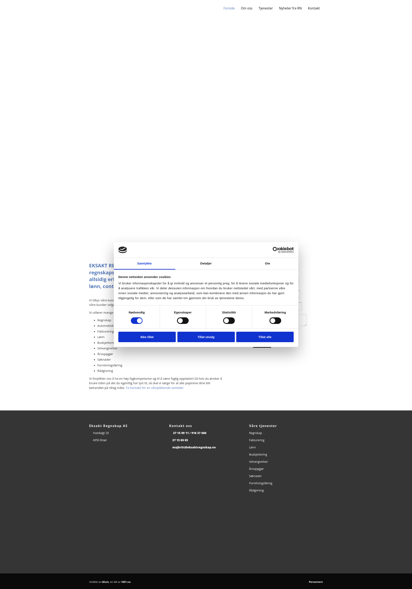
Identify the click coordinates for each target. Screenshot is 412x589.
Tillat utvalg (206, 337)
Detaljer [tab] (206, 263)
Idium (105, 582)
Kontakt (314, 8)
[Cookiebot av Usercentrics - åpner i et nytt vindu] (276, 250)
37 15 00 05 (180, 440)
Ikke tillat (147, 337)
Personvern (316, 582)
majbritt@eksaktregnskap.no (194, 447)
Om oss (246, 8)
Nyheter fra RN (290, 8)
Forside (229, 8)
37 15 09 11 (181, 433)
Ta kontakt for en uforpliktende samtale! (155, 388)
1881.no (125, 582)
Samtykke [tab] (144, 263)
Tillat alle (265, 337)
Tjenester (266, 8)
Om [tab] (267, 263)
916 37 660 (198, 433)
